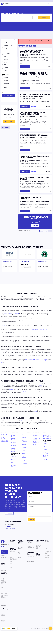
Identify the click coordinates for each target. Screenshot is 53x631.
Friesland (5, 68)
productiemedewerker (43, 320)
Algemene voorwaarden (41, 628)
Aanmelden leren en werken (30, 554)
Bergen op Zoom (14, 458)
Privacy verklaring (33, 628)
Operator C (2, 588)
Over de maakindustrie (4, 595)
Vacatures (4, 552)
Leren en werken (38, 545)
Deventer (24, 446)
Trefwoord (6, 17)
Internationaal (6, 72)
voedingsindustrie (4, 584)
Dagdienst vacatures (4, 570)
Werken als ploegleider (4, 601)
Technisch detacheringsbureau (48, 557)
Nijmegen (24, 457)
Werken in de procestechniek (38, 547)
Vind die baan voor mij (4, 609)
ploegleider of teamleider (31, 324)
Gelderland (6, 56)
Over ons (2, 559)
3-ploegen (11, 389)
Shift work (2, 621)
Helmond (13, 461)
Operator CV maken (4, 610)
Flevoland (6, 61)
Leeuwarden (24, 454)
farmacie (31, 359)
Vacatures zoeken (43, 17)
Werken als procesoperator (3, 581)
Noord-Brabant (7, 53)
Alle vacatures (3, 564)
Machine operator (4, 440)
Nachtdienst (6, 83)
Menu (49, 3)
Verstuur (32, 519)
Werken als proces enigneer (12, 563)
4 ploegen (6, 79)
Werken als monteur (4, 598)
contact (35, 411)
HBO (4, 90)
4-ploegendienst (36, 442)
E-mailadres (31, 501)
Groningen (6, 67)
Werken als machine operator (4, 603)
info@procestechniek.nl (4, 554)
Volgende (50, 230)
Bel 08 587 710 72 (3, 557)
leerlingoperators (37, 314)
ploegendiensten (39, 385)
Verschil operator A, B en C (4, 590)
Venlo (23, 461)
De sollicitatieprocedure (4, 612)
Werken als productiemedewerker (4, 600)
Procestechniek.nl (25, 420)
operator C (17, 313)
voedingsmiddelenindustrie (42, 359)
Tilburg (12, 466)
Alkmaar (23, 438)
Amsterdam (13, 456)
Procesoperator (4, 434)
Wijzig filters (5, 127)
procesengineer (26, 334)
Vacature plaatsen (30, 560)
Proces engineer (4, 441)
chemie (26, 359)
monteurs (34, 329)
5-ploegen (25, 391)
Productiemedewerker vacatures (4, 567)
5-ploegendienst (36, 444)
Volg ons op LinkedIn (48, 551)
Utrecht (5, 62)
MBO (4, 89)
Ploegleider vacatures (4, 569)
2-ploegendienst (36, 439)
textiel (34, 359)
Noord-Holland (7, 58)
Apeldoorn (24, 443)
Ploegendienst (12, 552)
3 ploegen (6, 77)
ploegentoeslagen (17, 375)
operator (20, 308)
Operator (5, 42)
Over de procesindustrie (3, 597)
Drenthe (5, 70)
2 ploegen (6, 75)
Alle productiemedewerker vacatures (26, 436)
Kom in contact (35, 225)
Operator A (2, 586)
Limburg (5, 64)
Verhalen (11, 567)
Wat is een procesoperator (3, 579)
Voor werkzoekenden (39, 542)
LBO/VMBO (6, 87)
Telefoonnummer (32, 506)
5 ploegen (6, 80)
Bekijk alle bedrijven (26, 276)
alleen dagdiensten (36, 438)
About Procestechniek (4, 619)
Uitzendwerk (3, 614)
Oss (12, 462)
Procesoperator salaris (4, 591)
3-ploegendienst (36, 441)
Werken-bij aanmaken (30, 561)
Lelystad (23, 456)
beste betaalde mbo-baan (26, 372)
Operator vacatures (4, 565)
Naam (30, 496)
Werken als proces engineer (3, 606)
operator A (6, 313)
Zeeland (5, 65)
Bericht (30, 511)
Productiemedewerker (8, 45)
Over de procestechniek (3, 575)
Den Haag (24, 444)
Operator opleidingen (4, 593)
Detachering (3, 615)
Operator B (2, 587)
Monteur (2, 437)
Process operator (3, 620)
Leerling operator (7, 47)
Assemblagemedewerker (9, 48)
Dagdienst (6, 82)
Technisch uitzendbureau (47, 555)
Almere (23, 440)
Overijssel (6, 59)
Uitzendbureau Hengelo (47, 553)
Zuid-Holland (6, 54)
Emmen (13, 459)
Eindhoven (24, 447)
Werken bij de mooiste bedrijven (13, 544)
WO (4, 92)
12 (46, 230)
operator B (11, 313)
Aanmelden (9, 513)
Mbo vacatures (12, 546)
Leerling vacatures (47, 438)
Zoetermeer (24, 463)
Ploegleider (3, 438)
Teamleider (6, 44)
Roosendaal (13, 463)
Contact (2, 560)
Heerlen (23, 453)
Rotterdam (13, 465)
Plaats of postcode (24, 17)
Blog (10, 566)
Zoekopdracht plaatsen (29, 558)
